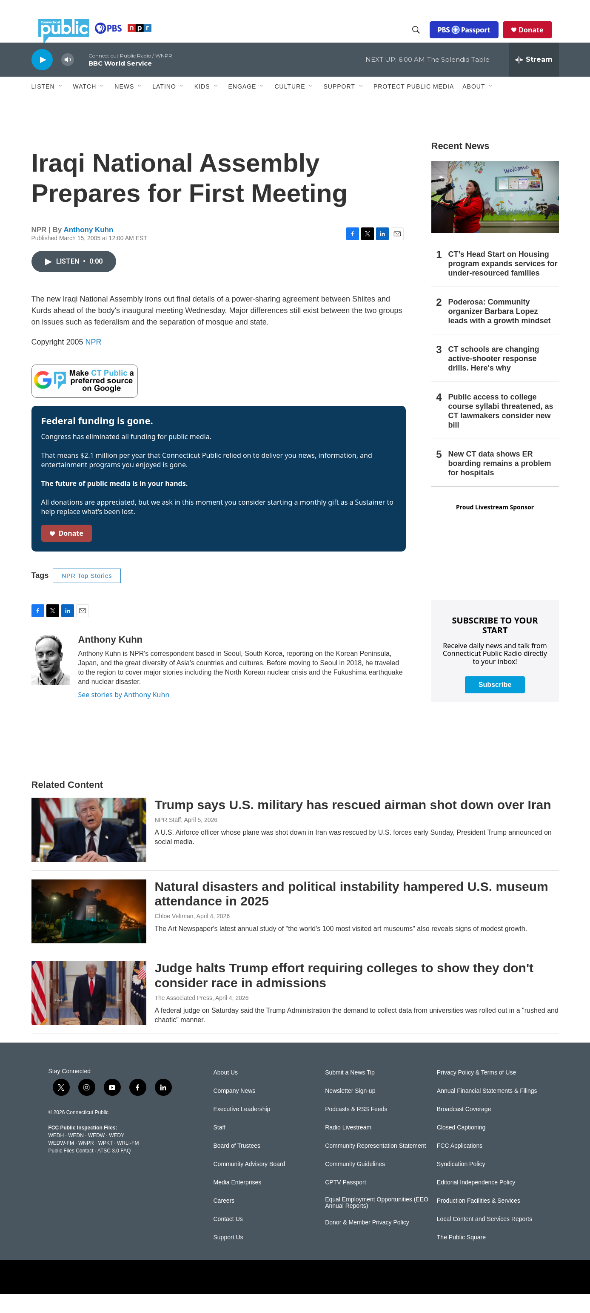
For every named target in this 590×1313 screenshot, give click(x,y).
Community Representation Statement (375, 1165)
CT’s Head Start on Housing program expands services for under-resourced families (503, 282)
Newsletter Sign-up (350, 1110)
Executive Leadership (242, 1128)
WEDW (96, 1155)
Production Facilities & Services (478, 1220)
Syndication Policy (461, 1183)
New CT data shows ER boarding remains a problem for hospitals (499, 482)
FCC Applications (459, 1165)
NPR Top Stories (87, 595)
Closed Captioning (461, 1146)
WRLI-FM (128, 1162)
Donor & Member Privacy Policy (367, 1241)
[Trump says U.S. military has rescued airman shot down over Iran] (88, 849)
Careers (224, 1220)
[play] (42, 78)
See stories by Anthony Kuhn (124, 713)
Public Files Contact (71, 1170)
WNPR (86, 1162)
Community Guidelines (355, 1183)
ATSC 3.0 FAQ (114, 1170)
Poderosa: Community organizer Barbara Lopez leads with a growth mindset (499, 330)
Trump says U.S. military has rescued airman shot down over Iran (353, 824)
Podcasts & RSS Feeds (356, 1128)
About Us (226, 1092)
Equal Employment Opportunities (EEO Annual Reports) (376, 1222)
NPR (94, 361)
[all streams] (534, 79)
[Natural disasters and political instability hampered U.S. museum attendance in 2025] (88, 930)
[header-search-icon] (423, 39)
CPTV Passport (345, 1201)
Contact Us (228, 1238)
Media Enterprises (238, 1201)
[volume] (67, 79)
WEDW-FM (61, 1162)
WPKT (105, 1162)
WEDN (76, 1155)
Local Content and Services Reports (484, 1238)
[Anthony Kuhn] (50, 678)
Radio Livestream (348, 1146)
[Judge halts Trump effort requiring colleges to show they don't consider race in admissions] (88, 1012)
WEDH (56, 1155)
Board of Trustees (237, 1165)
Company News (235, 1110)
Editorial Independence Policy (476, 1201)
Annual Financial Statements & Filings (487, 1110)
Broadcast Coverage (464, 1128)
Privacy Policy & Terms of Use (476, 1092)
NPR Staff (168, 839)
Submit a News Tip (350, 1092)
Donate (537, 39)
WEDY (116, 1155)
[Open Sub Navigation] (61, 105)
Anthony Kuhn (88, 249)
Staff (220, 1146)
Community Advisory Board (249, 1183)
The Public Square (461, 1256)
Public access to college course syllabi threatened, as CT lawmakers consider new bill (500, 430)
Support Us (228, 1256)
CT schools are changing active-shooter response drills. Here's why (493, 377)
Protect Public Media (413, 105)
